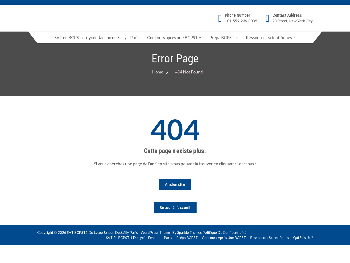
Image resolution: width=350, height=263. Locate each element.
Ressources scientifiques (269, 37)
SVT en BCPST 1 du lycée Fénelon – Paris (139, 237)
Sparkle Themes (189, 232)
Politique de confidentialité (224, 232)
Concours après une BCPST (172, 37)
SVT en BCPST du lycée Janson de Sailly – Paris (96, 37)
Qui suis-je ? (303, 237)
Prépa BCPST (221, 37)
